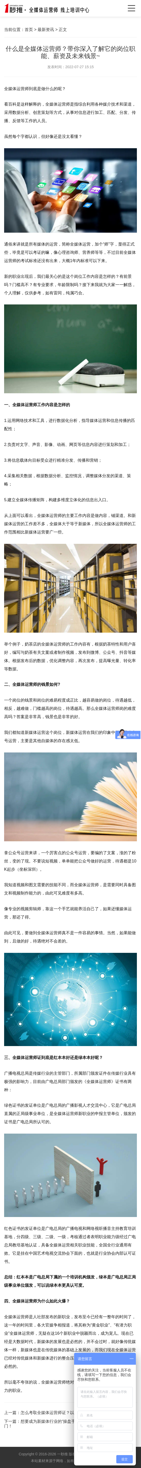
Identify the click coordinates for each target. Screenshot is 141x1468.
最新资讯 (46, 29)
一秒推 (62, 1454)
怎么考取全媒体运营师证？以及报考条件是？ (62, 1412)
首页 (29, 29)
